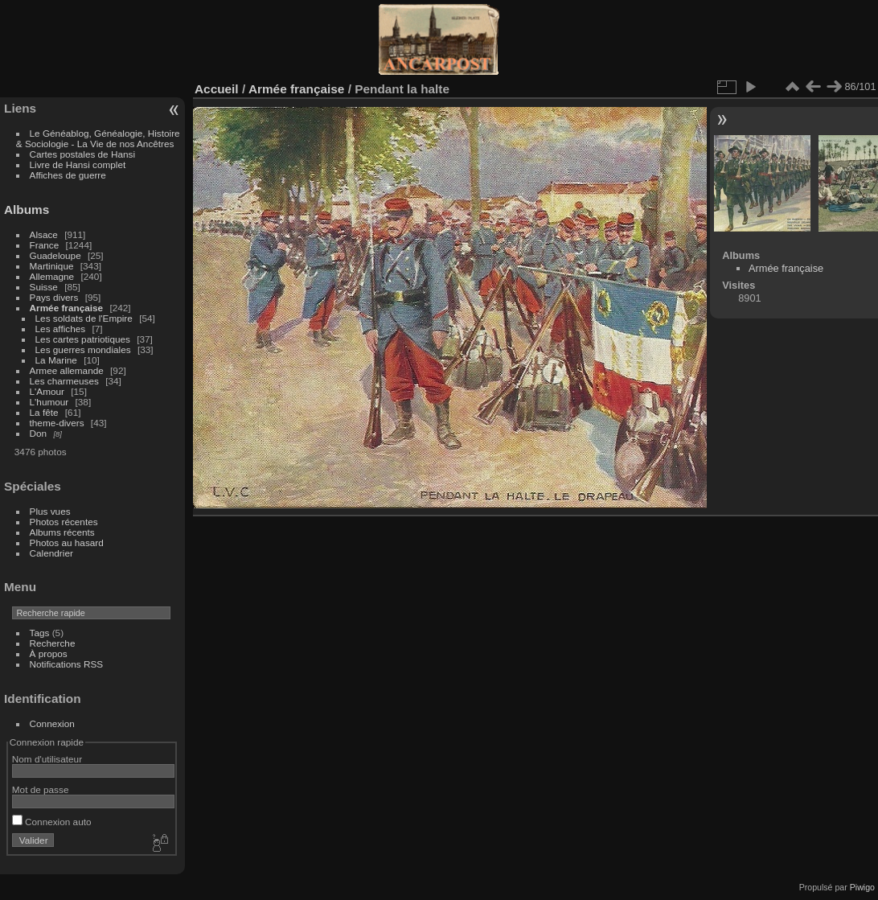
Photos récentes (64, 521)
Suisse (44, 287)
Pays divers (54, 297)
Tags (40, 632)
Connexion (52, 723)
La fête (44, 412)
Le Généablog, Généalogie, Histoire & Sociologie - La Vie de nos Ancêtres (98, 138)
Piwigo (862, 887)
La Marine (56, 360)
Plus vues (50, 511)
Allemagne (52, 276)
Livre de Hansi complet (78, 164)
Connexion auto (52, 821)
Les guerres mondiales (83, 349)
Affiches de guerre (68, 175)
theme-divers (57, 422)
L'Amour (47, 391)
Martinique (52, 266)
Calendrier (51, 553)
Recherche (53, 643)
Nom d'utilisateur (47, 759)
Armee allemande (67, 370)
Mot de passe (40, 789)
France (44, 245)
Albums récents (62, 532)
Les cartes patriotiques (82, 339)
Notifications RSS (67, 664)
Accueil (217, 89)
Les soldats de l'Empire (84, 318)
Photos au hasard (67, 542)
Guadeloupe (55, 255)
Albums (26, 209)
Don (38, 433)
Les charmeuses (64, 381)
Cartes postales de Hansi (82, 154)
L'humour (49, 402)
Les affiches (60, 328)
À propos (49, 653)
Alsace (44, 234)
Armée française (67, 307)
